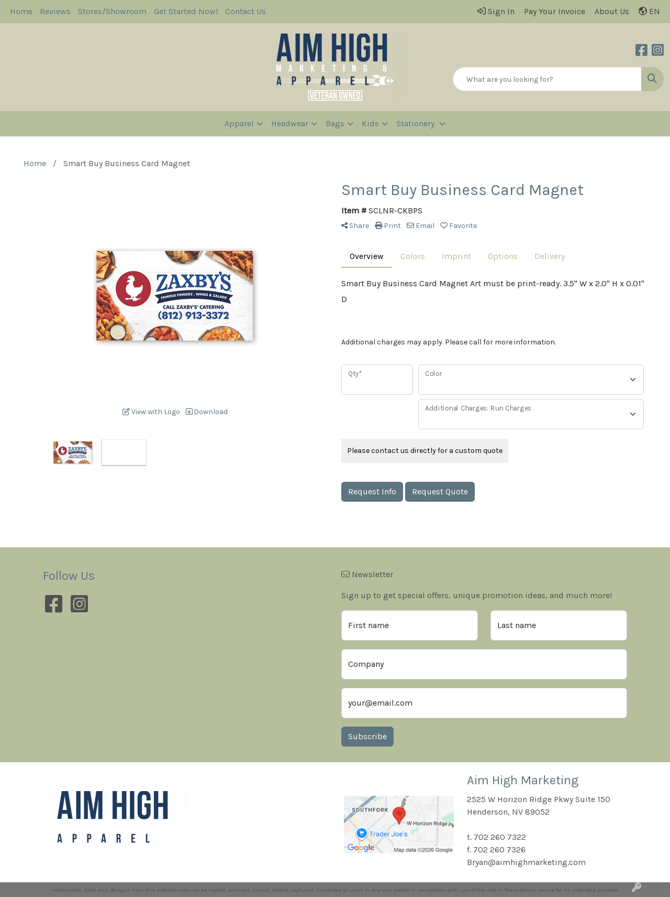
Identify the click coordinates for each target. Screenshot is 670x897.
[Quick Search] (547, 79)
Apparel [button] (239, 123)
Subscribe (367, 736)
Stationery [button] (416, 123)
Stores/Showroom (112, 11)
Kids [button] (370, 123)
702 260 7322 (500, 837)
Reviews (55, 11)
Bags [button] (335, 123)
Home (21, 11)
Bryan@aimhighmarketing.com (526, 862)
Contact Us (245, 11)
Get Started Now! (186, 11)
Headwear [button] (289, 123)
